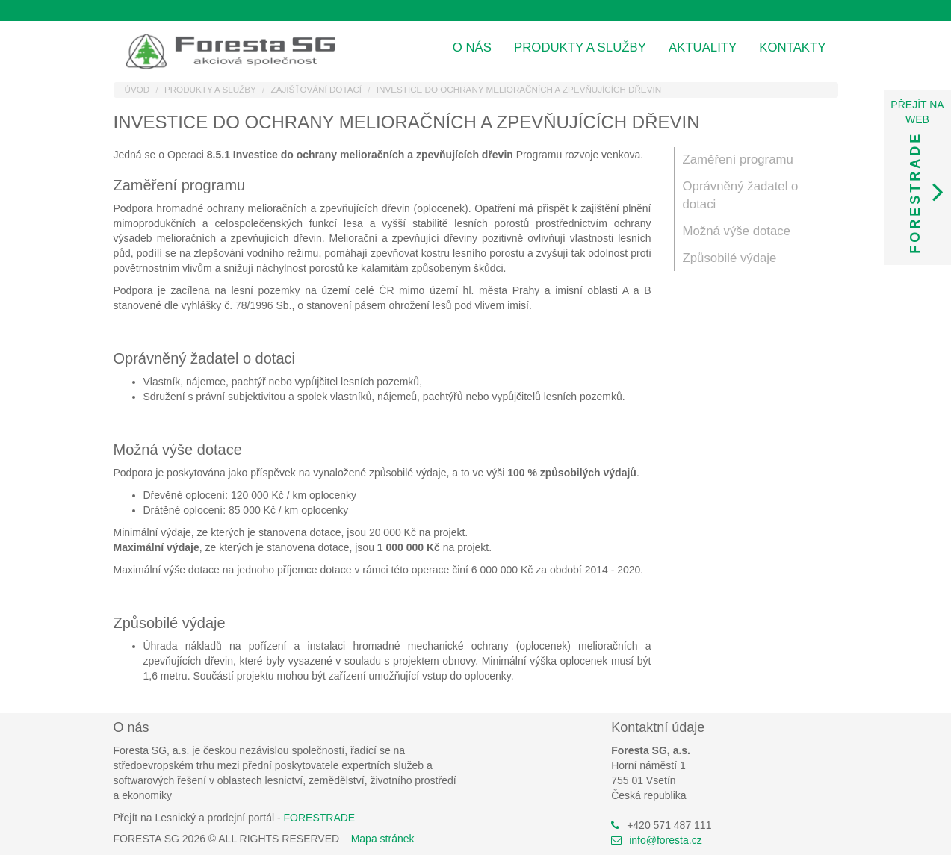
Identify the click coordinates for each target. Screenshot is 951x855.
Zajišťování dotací (316, 89)
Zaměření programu (738, 159)
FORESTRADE (320, 818)
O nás (472, 47)
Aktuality (703, 47)
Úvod (137, 89)
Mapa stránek (383, 839)
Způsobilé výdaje (730, 258)
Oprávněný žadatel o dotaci (741, 195)
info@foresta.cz (665, 840)
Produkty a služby (580, 47)
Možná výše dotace (737, 231)
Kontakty (792, 47)
